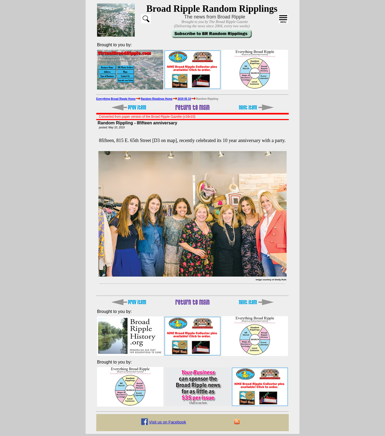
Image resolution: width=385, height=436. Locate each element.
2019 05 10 (184, 98)
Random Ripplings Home (156, 98)
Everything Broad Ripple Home (116, 98)
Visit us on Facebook (167, 422)
